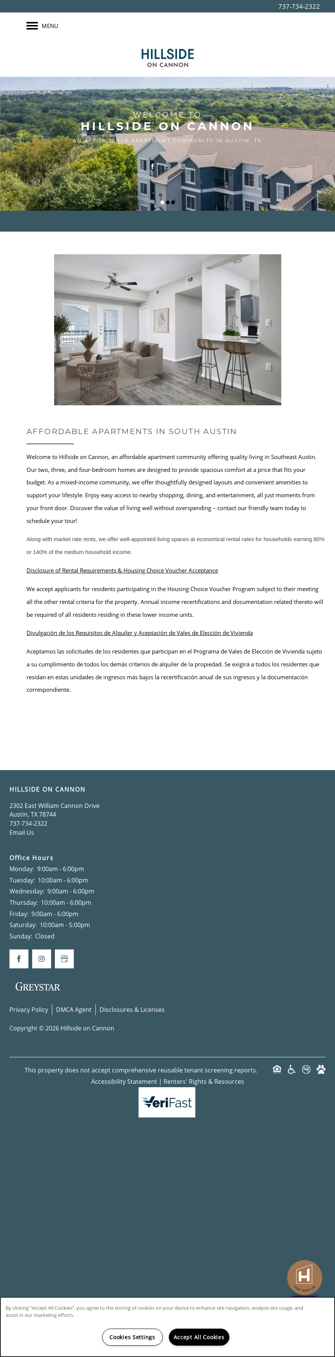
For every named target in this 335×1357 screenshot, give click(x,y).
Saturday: (23, 925)
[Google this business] (167, 166)
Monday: (21, 869)
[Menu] (42, 25)
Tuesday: (22, 880)
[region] (167, 1327)
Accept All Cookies (199, 1337)
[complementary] (304, 1270)
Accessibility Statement (124, 1081)
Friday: (18, 914)
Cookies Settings (132, 1337)
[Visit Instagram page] (183, 166)
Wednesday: (26, 891)
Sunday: (20, 936)
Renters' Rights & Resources (204, 1081)
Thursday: (23, 902)
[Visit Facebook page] (152, 166)
